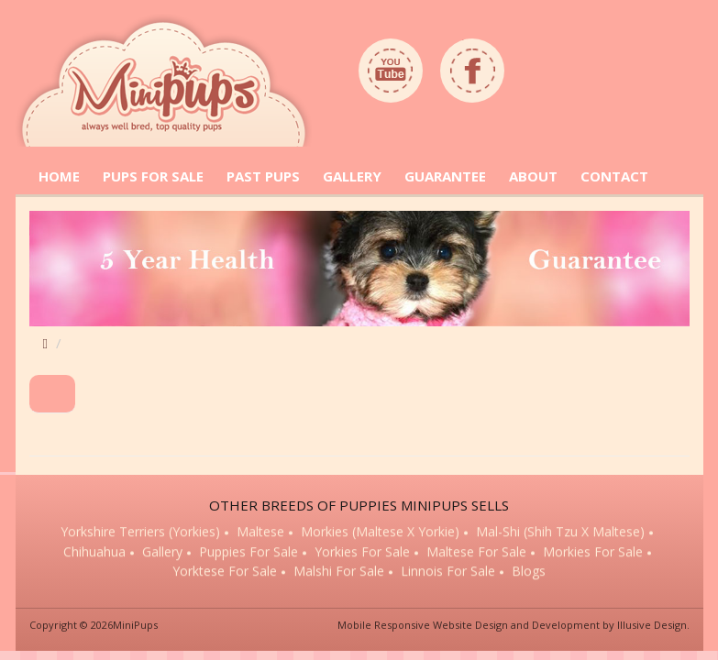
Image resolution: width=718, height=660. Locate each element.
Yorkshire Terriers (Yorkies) (140, 533)
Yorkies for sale (362, 552)
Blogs (529, 572)
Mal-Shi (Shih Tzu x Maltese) (560, 533)
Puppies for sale (248, 552)
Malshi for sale (338, 572)
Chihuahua (94, 552)
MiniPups (135, 625)
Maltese (260, 533)
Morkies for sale (593, 552)
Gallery (162, 552)
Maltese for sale (476, 552)
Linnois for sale (448, 572)
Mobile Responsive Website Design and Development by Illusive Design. (513, 625)
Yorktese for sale (224, 572)
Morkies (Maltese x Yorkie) (380, 533)
